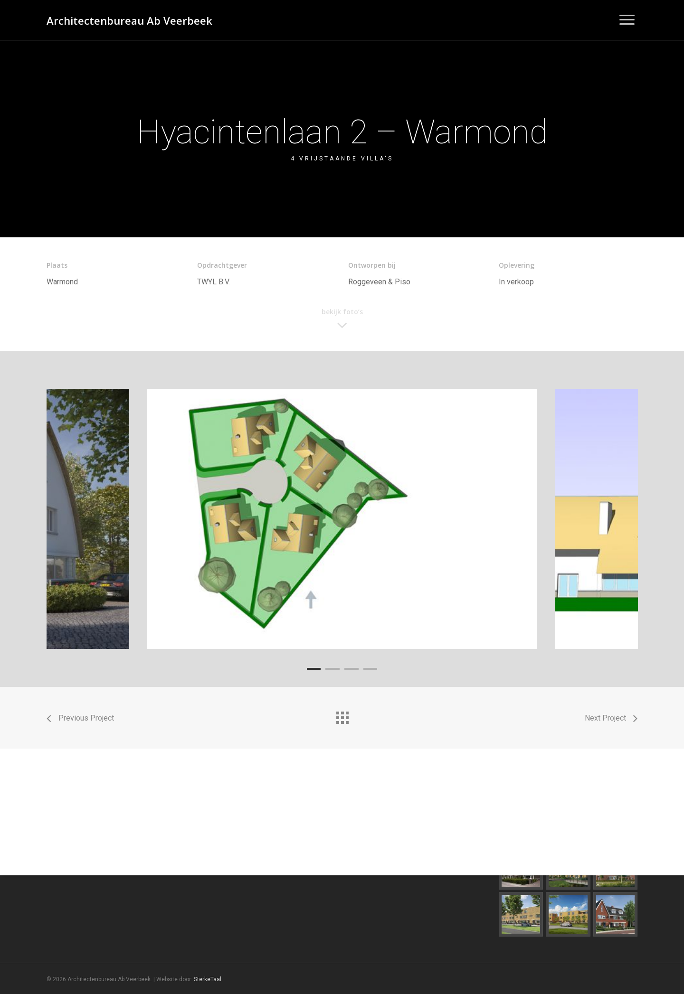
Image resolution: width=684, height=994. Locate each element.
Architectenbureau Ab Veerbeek (129, 20)
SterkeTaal (207, 979)
